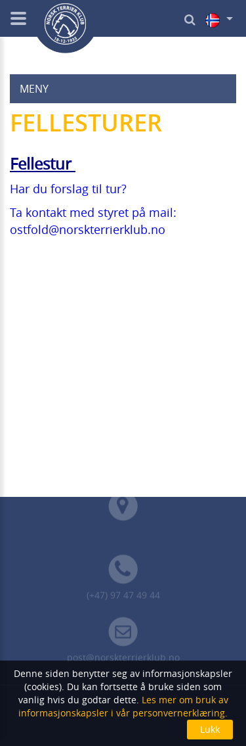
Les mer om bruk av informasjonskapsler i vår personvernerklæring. (123, 706)
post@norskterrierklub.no (123, 659)
